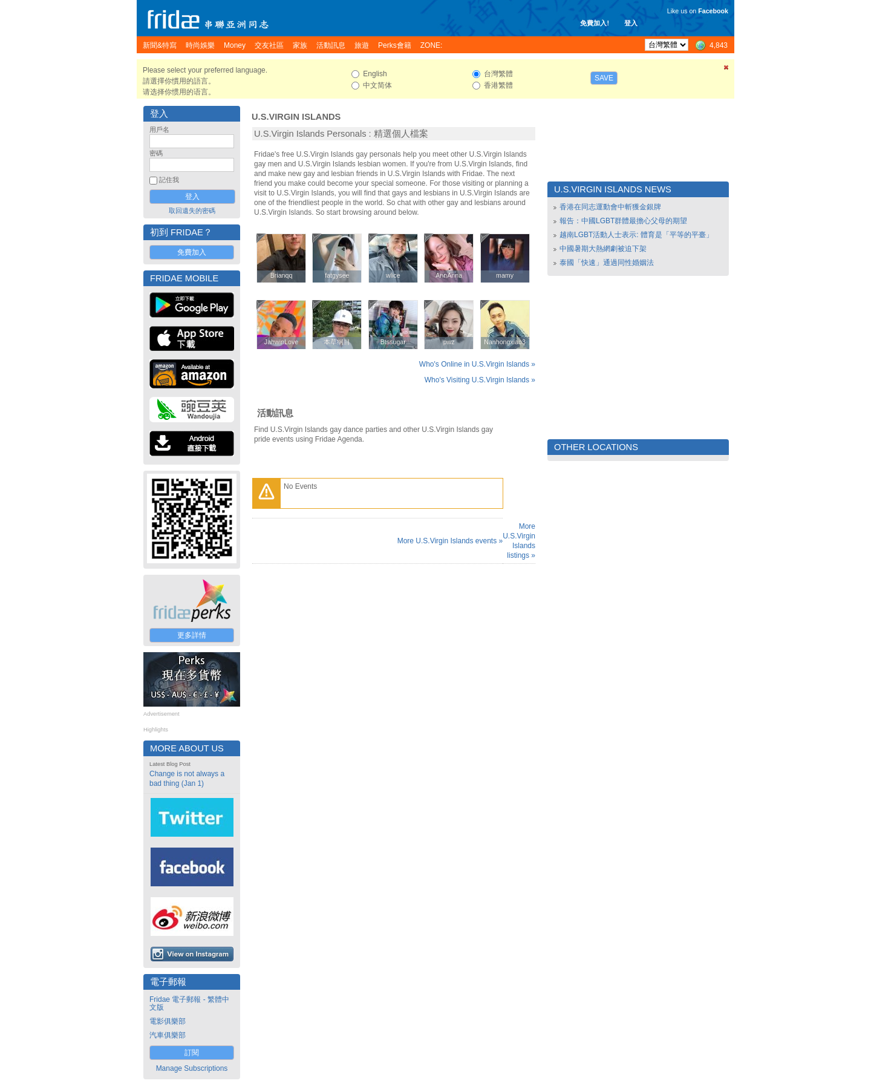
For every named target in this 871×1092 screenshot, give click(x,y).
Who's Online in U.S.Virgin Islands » (477, 364)
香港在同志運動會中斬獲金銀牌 (610, 207)
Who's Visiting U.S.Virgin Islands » (480, 380)
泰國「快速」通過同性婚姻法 (606, 262)
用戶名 (159, 129)
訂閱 (191, 1052)
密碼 (156, 153)
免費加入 (191, 252)
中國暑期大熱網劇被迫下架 (603, 248)
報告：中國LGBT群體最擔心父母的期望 (623, 221)
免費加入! (594, 23)
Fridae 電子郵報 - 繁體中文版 (189, 1003)
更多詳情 (191, 635)
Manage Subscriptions (192, 1068)
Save (604, 78)
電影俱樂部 (167, 1021)
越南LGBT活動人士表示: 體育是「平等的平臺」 (636, 234)
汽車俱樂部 (167, 1035)
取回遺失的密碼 (192, 210)
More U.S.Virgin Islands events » (450, 541)
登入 (631, 23)
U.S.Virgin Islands (296, 117)
